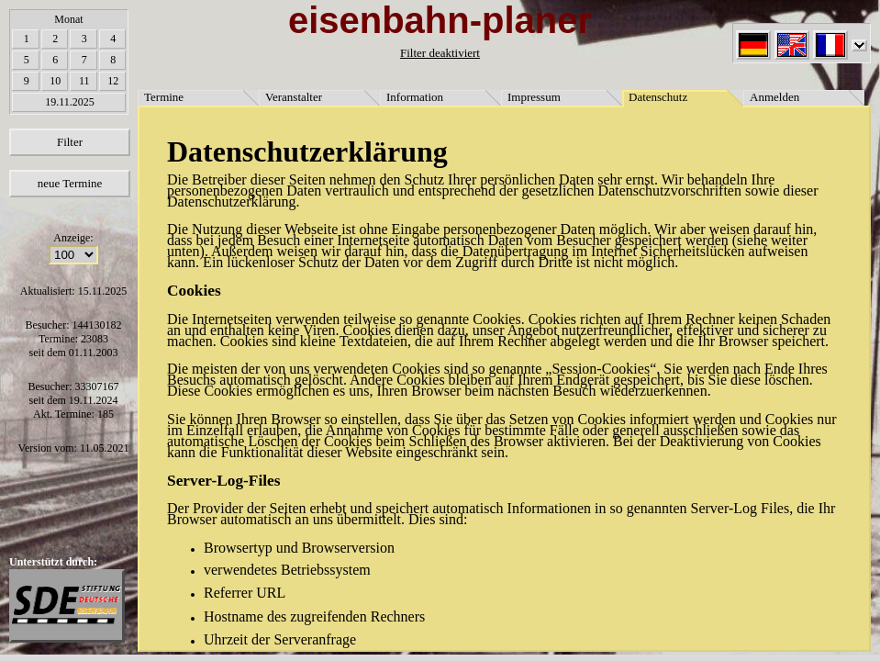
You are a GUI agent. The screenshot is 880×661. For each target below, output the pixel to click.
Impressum (534, 97)
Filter (70, 142)
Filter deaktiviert (440, 53)
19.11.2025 (70, 101)
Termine (164, 97)
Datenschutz (658, 97)
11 (84, 80)
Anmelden (774, 97)
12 (112, 80)
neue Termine (70, 183)
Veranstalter (293, 97)
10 (55, 80)
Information (414, 97)
